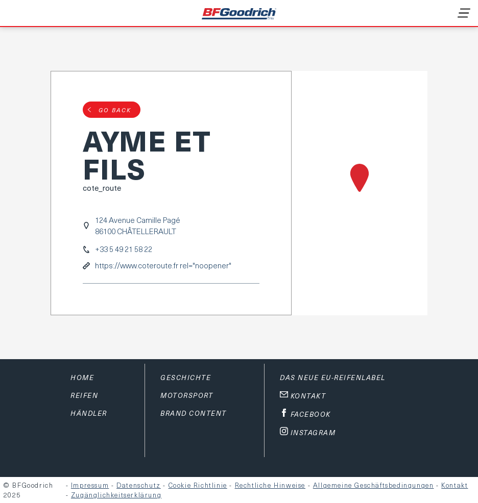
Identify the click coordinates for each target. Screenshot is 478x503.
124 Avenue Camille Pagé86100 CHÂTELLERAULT (137, 225)
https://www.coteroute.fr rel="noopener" (163, 265)
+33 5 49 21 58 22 (123, 249)
